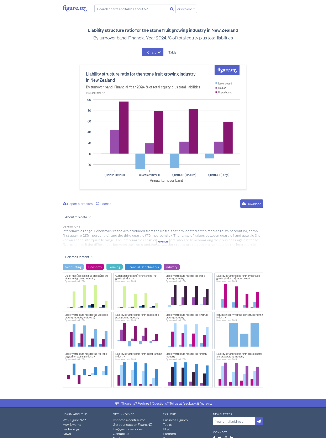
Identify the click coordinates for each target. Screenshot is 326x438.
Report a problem (78, 203)
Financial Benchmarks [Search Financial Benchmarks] (143, 266)
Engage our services (128, 429)
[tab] (152, 52)
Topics (168, 424)
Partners (169, 433)
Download (251, 203)
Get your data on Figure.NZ (132, 424)
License (103, 203)
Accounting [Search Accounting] (73, 266)
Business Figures (175, 419)
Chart (151, 52)
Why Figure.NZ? (74, 419)
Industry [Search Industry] (172, 266)
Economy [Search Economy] (95, 266)
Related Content (77, 256)
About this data (76, 216)
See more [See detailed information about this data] (163, 242)
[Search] (171, 9)
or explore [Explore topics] (186, 8)
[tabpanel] (163, 127)
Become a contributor (129, 419)
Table (172, 52)
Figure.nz (75, 8)
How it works (72, 424)
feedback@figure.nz (197, 403)
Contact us (121, 433)
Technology (71, 429)
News (67, 433)
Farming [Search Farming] (114, 266)
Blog (166, 429)
